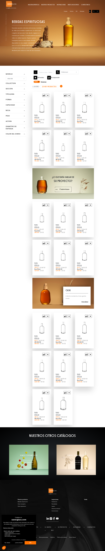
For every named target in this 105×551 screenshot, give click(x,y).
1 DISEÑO (36, 87)
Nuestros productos (48, 7)
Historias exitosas (56, 508)
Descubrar (85, 301)
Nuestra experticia (33, 7)
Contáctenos (85, 7)
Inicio (6, 39)
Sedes (85, 499)
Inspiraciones (61, 7)
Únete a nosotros (73, 7)
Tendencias (54, 501)
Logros (53, 506)
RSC (76, 1)
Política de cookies (62, 537)
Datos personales (43, 537)
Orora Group (72, 537)
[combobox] (69, 72)
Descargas (82, 1)
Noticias (71, 1)
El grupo (65, 1)
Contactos (91, 527)
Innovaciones (55, 510)
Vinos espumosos (22, 506)
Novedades (54, 504)
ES (89, 1)
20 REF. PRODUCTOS (49, 87)
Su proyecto (62, 527)
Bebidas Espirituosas (23, 501)
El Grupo (48, 527)
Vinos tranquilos (22, 504)
